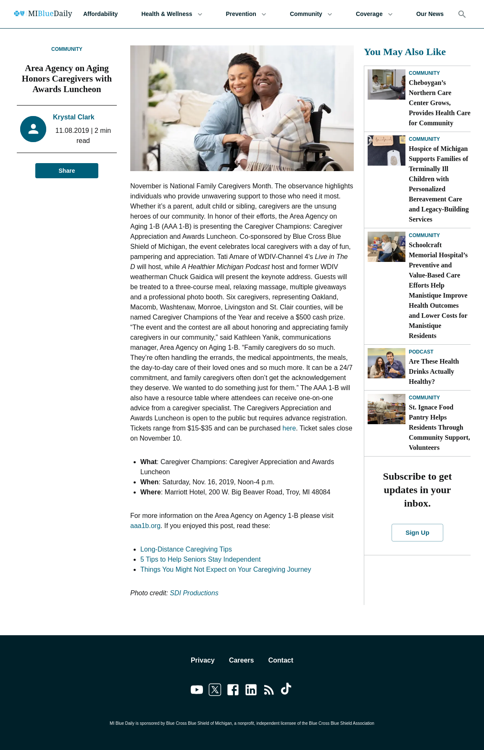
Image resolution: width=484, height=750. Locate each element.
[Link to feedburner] (269, 691)
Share (66, 171)
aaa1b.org (145, 525)
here (289, 428)
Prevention (246, 14)
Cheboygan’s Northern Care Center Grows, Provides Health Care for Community (440, 103)
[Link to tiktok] (287, 691)
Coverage (374, 14)
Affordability (100, 14)
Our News (430, 14)
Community (311, 14)
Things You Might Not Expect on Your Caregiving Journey (225, 569)
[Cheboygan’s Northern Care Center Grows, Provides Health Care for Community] (386, 84)
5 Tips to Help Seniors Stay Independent (200, 559)
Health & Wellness (171, 14)
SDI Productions (194, 593)
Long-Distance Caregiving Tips (186, 549)
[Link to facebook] (233, 691)
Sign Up (417, 532)
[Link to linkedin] (251, 691)
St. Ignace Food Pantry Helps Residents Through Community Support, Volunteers (439, 427)
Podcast (421, 352)
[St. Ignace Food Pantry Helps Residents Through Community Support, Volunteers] (386, 409)
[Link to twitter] (215, 691)
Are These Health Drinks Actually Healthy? (434, 371)
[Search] (462, 14)
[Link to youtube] (196, 691)
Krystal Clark (74, 117)
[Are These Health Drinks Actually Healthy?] (386, 363)
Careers (241, 660)
